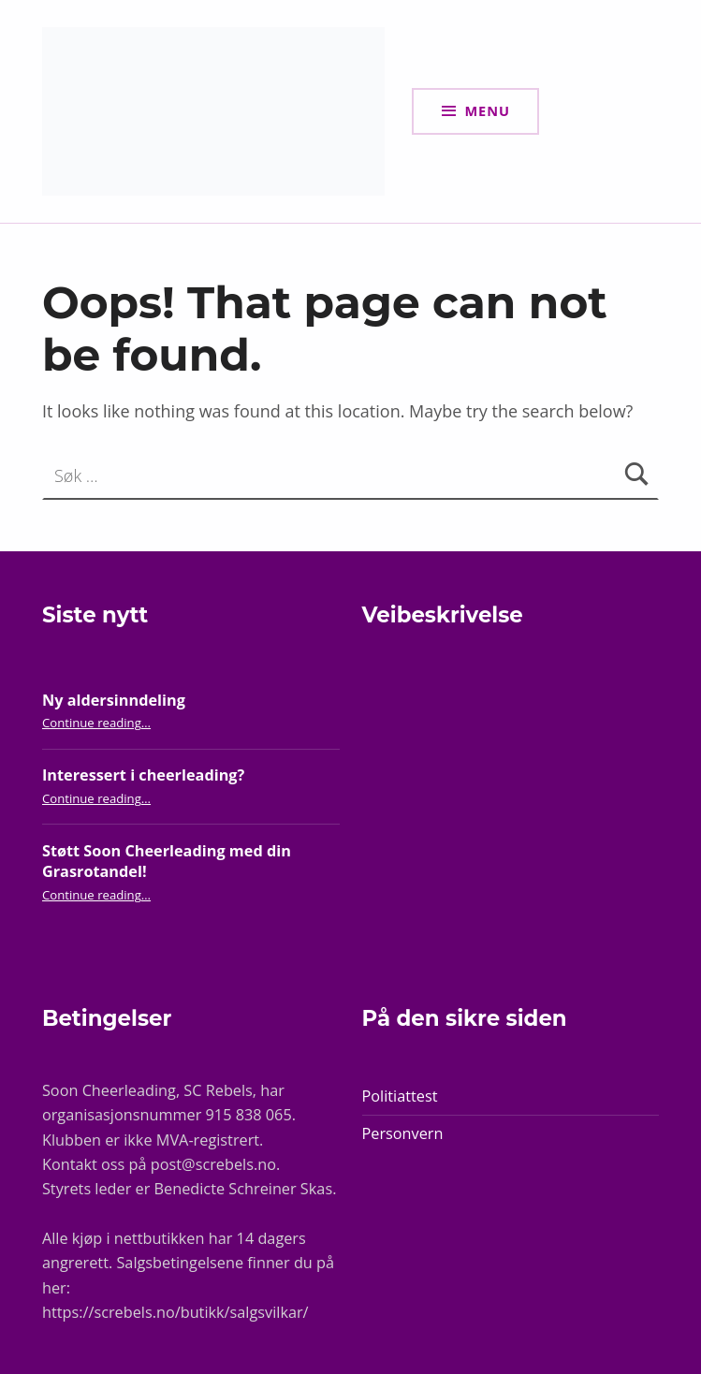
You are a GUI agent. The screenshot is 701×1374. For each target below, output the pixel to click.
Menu (486, 110)
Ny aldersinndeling (113, 700)
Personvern (403, 1133)
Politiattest (400, 1096)
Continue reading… (96, 722)
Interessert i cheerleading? (143, 775)
